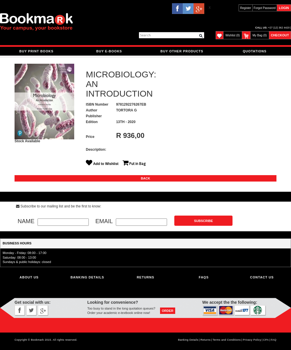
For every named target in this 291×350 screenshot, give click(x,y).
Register (245, 8)
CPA (266, 339)
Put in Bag (134, 163)
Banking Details (188, 339)
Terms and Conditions (227, 339)
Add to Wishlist (103, 164)
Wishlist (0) (232, 35)
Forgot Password (265, 8)
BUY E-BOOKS (109, 51)
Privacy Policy (252, 339)
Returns (145, 277)
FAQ (273, 339)
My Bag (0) (260, 35)
